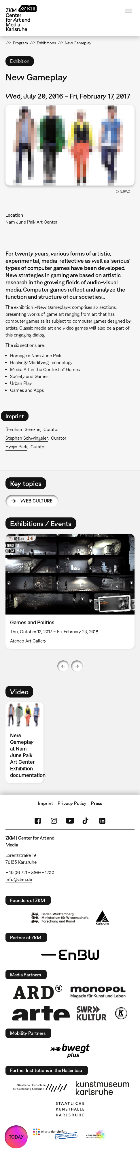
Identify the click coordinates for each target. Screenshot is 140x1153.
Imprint (45, 803)
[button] (69, 145)
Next (77, 666)
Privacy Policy (72, 803)
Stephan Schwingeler (26, 438)
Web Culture (36, 500)
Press (96, 803)
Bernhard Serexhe (22, 429)
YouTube (70, 820)
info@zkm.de (18, 879)
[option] (70, 591)
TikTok (86, 820)
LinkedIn (102, 820)
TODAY (16, 1136)
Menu (129, 11)
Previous (63, 666)
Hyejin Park (16, 446)
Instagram (54, 820)
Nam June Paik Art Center (31, 221)
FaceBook (37, 820)
